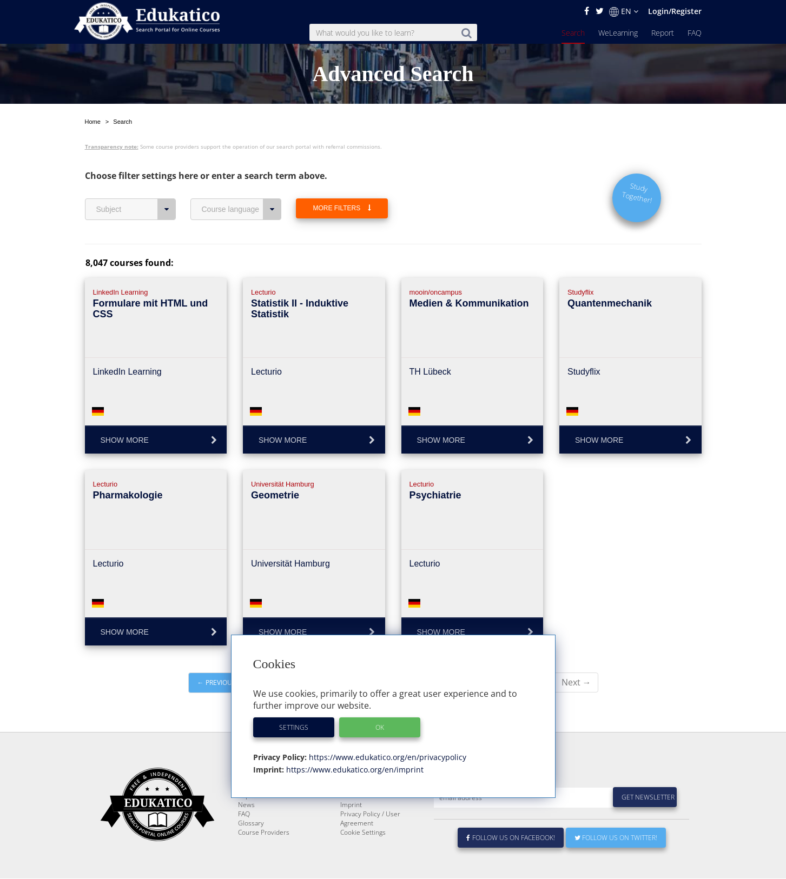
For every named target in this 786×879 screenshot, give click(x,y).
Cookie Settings (363, 858)
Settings (293, 727)
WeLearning (618, 33)
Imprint (351, 830)
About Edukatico (364, 803)
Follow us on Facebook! (511, 863)
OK (379, 727)
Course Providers (263, 858)
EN (623, 11)
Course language (241, 209)
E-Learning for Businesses (379, 812)
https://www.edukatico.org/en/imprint (354, 769)
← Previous (216, 682)
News (246, 830)
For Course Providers (371, 821)
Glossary (251, 849)
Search (573, 33)
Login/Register (675, 11)
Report (662, 33)
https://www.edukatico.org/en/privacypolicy (386, 757)
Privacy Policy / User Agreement (370, 844)
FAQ (695, 33)
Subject (136, 209)
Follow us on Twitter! (615, 863)
